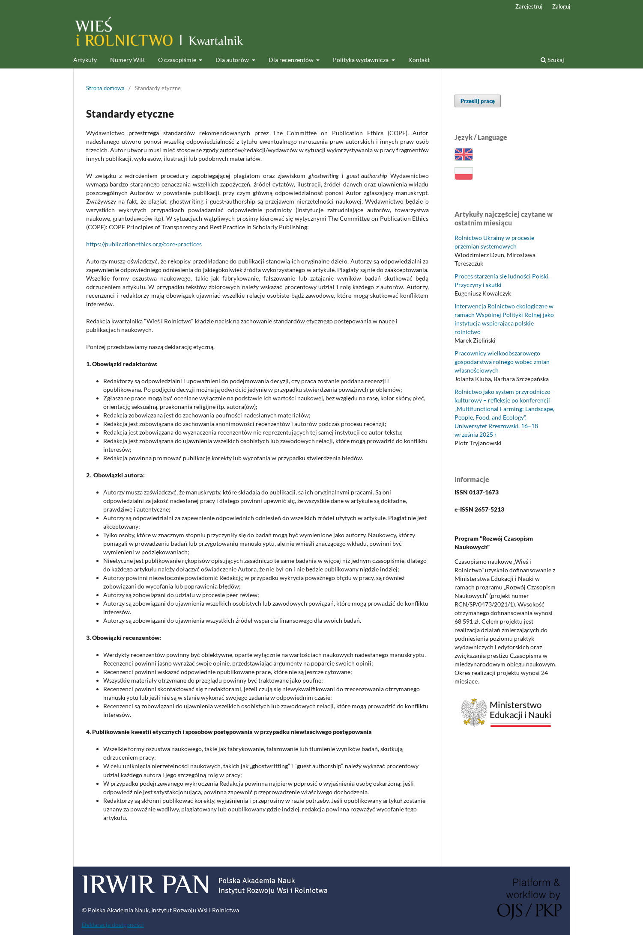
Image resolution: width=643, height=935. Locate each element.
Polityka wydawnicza (361, 59)
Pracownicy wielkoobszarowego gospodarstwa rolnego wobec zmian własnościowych (502, 361)
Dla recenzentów (292, 59)
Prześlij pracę (478, 101)
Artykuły (85, 59)
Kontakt (419, 59)
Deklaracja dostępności (113, 924)
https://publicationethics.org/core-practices (144, 244)
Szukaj (552, 59)
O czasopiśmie (177, 59)
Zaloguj (561, 6)
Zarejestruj (528, 6)
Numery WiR (127, 59)
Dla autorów (232, 59)
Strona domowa (105, 88)
